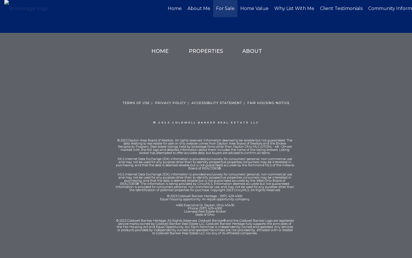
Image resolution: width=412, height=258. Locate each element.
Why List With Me (294, 8)
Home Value (254, 8)
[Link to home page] (29, 9)
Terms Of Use (136, 103)
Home (175, 8)
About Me (198, 8)
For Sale (225, 8)
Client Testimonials (341, 8)
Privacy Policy (170, 103)
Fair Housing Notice (268, 103)
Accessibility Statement (216, 103)
